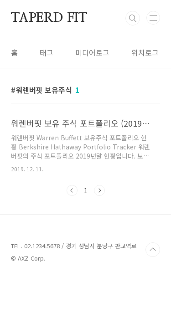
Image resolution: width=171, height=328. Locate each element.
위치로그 (145, 52)
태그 (46, 52)
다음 (99, 190)
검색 (133, 18)
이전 (72, 190)
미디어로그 (92, 52)
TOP (152, 249)
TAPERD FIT (49, 18)
